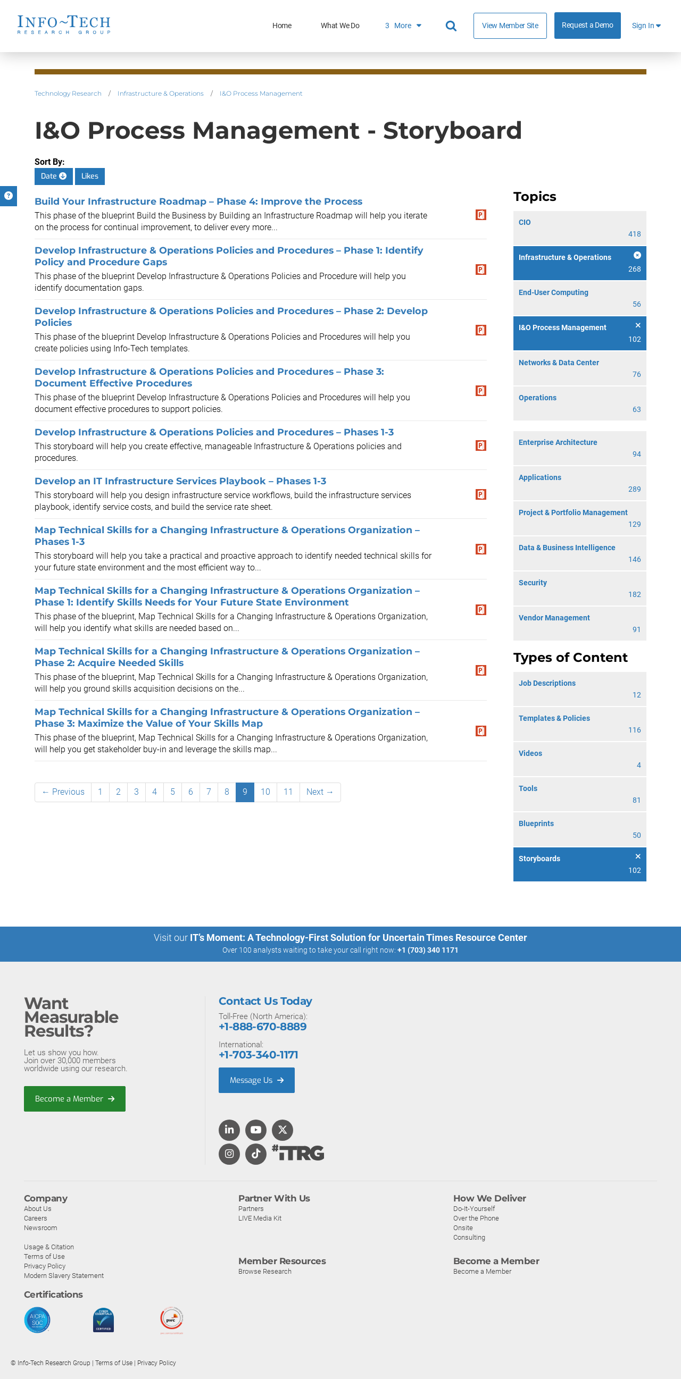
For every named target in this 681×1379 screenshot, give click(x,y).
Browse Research (265, 1271)
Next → (320, 792)
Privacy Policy (44, 1265)
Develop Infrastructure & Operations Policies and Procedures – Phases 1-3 (214, 432)
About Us (38, 1208)
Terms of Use (44, 1256)
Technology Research (68, 93)
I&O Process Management (261, 93)
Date (54, 176)
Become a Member (75, 1098)
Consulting (469, 1237)
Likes (89, 176)
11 (288, 792)
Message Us (258, 1079)
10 (265, 792)
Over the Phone (476, 1218)
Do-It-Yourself (474, 1208)
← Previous (63, 792)
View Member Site (510, 25)
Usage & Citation (49, 1246)
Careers (35, 1218)
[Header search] (452, 26)
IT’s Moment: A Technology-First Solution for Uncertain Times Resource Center (358, 937)
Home (282, 25)
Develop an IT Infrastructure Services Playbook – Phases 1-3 (180, 480)
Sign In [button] (646, 25)
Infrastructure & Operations (161, 93)
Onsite (463, 1227)
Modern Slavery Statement (64, 1275)
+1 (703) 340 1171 (428, 950)
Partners (251, 1208)
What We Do (340, 25)
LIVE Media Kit (259, 1218)
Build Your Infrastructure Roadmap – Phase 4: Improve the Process (198, 201)
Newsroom (40, 1227)
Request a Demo (587, 25)
